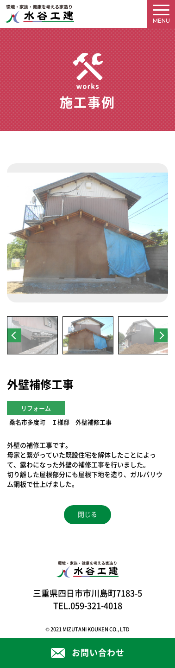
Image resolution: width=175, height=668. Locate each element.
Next (161, 335)
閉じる (87, 514)
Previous (14, 335)
